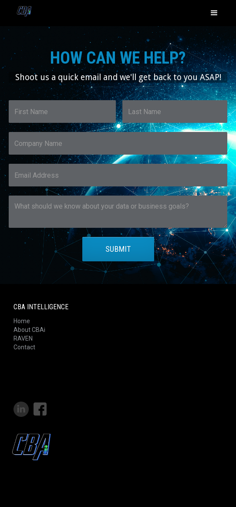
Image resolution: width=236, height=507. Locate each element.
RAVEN (23, 338)
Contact (24, 347)
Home (21, 321)
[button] (214, 13)
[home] (22, 11)
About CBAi (29, 329)
